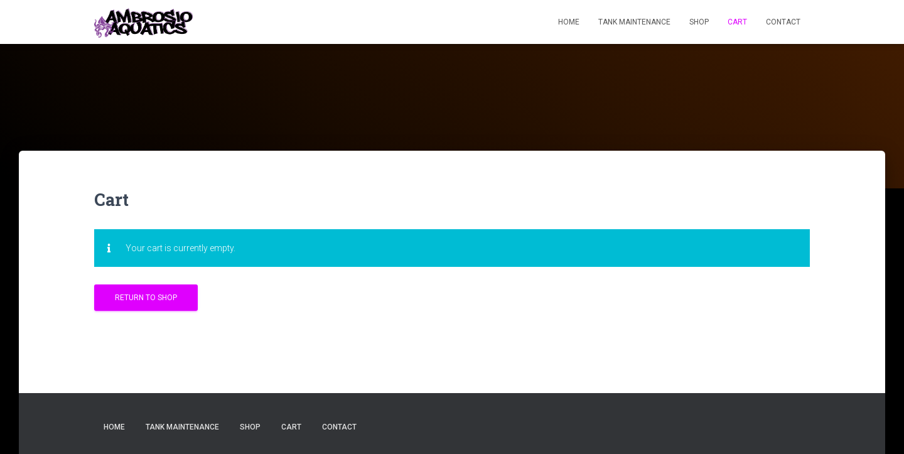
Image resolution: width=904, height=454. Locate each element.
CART (737, 22)
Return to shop (146, 297)
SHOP (699, 22)
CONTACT (783, 22)
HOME (568, 22)
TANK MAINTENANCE (634, 22)
